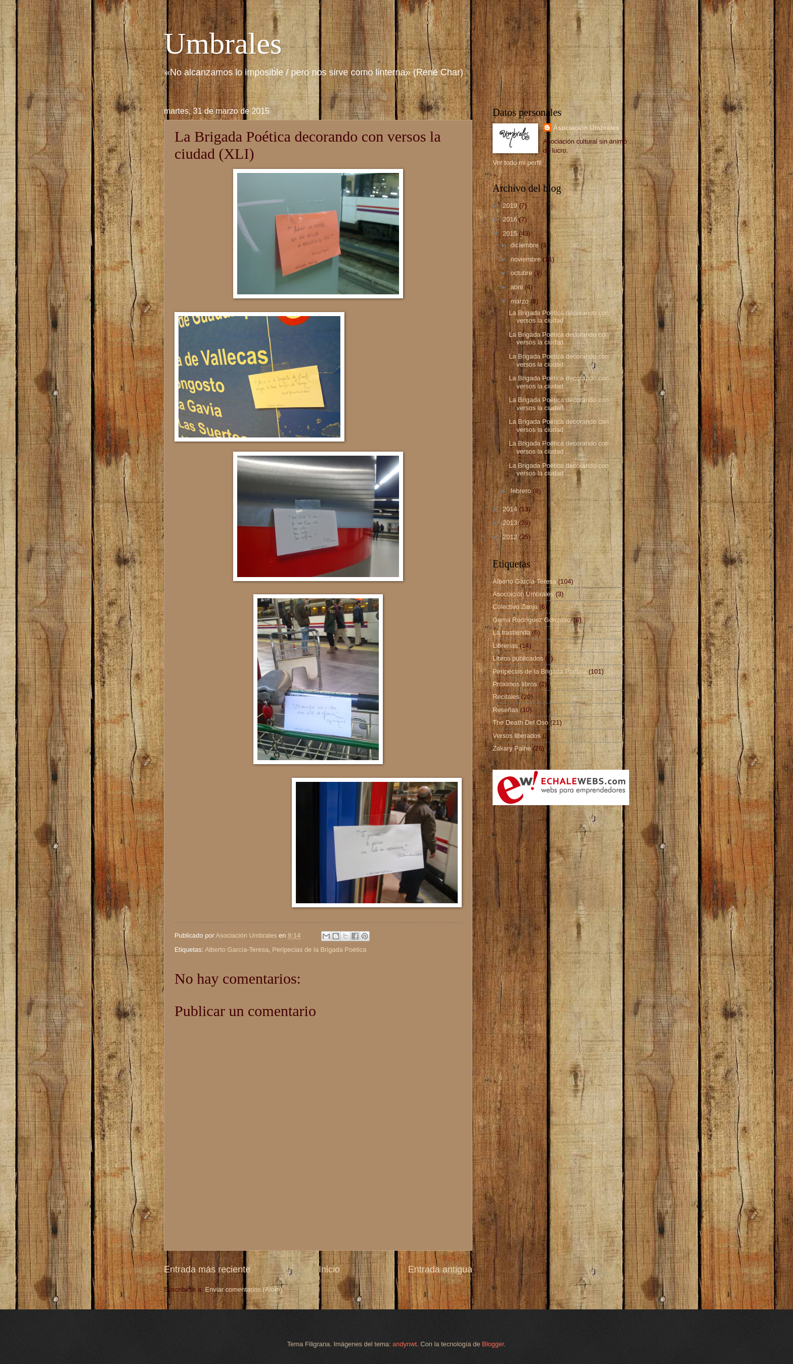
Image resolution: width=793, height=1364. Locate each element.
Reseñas (505, 710)
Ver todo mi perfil (517, 162)
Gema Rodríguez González (532, 620)
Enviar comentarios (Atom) (243, 1289)
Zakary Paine (512, 748)
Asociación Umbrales (586, 127)
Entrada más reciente (207, 1269)
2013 (511, 522)
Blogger (493, 1344)
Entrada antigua (440, 1269)
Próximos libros (515, 684)
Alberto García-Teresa (237, 949)
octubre (522, 273)
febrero (521, 491)
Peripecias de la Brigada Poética (319, 949)
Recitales (506, 696)
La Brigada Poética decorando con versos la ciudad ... (559, 316)
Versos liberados (517, 735)
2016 (511, 219)
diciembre (525, 245)
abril (517, 287)
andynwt (404, 1344)
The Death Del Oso (520, 722)
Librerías (505, 645)
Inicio (329, 1269)
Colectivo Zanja (515, 606)
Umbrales (223, 43)
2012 (511, 537)
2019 (511, 205)
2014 (511, 509)
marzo (520, 301)
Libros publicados (518, 658)
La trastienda (511, 632)
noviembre (526, 259)
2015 (511, 233)
